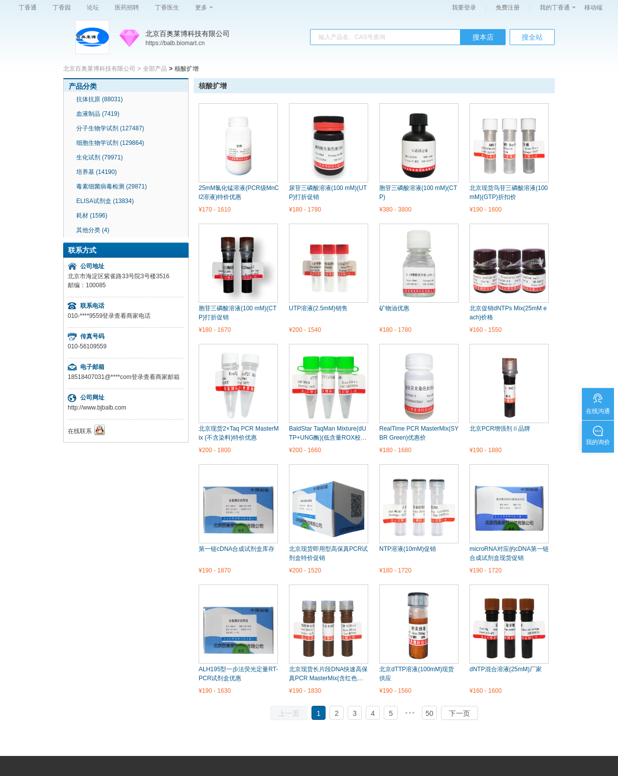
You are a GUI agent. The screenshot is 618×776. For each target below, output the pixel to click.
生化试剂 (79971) (99, 157)
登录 (108, 315)
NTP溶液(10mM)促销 (407, 548)
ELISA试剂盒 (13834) (105, 201)
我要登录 (464, 7)
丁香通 (28, 7)
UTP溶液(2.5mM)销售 (318, 308)
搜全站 (532, 37)
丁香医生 (167, 7)
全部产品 (155, 68)
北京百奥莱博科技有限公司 (187, 34)
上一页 (288, 713)
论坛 (93, 7)
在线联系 (80, 431)
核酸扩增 (213, 86)
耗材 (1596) (91, 215)
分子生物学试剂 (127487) (110, 128)
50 (429, 713)
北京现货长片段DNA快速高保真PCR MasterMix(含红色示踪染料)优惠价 (329, 678)
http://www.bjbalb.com (97, 407)
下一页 (459, 713)
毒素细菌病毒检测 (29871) (111, 186)
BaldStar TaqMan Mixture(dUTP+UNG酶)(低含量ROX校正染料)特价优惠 (328, 437)
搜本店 (483, 37)
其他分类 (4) (92, 230)
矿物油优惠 (394, 308)
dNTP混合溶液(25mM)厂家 (506, 669)
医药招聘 (127, 7)
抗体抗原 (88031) (99, 99)
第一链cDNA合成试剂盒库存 (236, 548)
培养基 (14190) (96, 171)
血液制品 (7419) (97, 113)
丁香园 (62, 7)
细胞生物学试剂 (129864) (110, 142)
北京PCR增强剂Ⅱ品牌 (500, 428)
